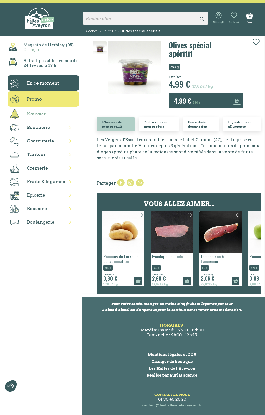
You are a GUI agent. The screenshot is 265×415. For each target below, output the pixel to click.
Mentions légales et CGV (172, 354)
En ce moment (34, 83)
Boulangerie (32, 222)
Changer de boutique (172, 361)
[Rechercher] (145, 18)
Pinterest (140, 182)
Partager (121, 182)
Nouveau (28, 114)
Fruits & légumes (37, 182)
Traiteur (28, 155)
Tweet (130, 182)
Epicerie (27, 195)
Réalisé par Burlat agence (172, 375)
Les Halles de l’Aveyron (172, 368)
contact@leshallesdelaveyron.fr (172, 405)
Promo (26, 99)
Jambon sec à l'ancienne (212, 258)
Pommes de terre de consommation (120, 258)
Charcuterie (32, 141)
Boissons (28, 209)
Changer (31, 49)
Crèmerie (29, 168)
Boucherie (30, 127)
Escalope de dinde (167, 256)
